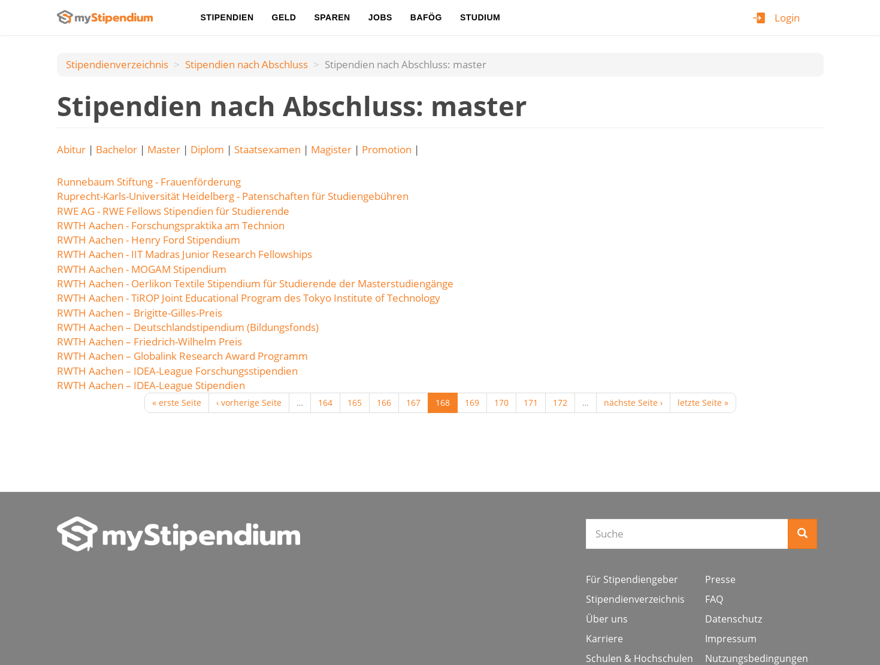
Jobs (380, 17)
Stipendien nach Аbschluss (246, 64)
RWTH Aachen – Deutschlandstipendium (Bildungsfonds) (188, 327)
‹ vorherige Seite (249, 402)
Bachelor (116, 149)
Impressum (731, 638)
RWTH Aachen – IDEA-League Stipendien (151, 385)
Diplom (207, 149)
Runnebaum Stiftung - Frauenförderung (149, 182)
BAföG (426, 17)
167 (413, 402)
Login (787, 18)
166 (384, 402)
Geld (284, 17)
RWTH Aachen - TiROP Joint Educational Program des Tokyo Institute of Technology (248, 298)
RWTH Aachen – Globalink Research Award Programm (182, 356)
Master (163, 149)
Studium (480, 17)
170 (501, 402)
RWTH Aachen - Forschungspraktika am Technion (171, 225)
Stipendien (227, 17)
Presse (720, 579)
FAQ (714, 599)
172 (560, 402)
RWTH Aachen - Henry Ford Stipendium (148, 240)
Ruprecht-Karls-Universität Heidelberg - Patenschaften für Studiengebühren (233, 196)
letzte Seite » (703, 402)
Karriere (604, 638)
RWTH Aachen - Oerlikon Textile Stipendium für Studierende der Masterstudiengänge (255, 283)
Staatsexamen (267, 149)
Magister (331, 149)
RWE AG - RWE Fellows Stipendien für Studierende (173, 211)
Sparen (332, 17)
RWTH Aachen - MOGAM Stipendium (141, 269)
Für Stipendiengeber (632, 579)
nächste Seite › (633, 402)
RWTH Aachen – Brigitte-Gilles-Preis (139, 313)
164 (325, 402)
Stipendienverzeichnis (117, 64)
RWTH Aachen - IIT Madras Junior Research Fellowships (184, 254)
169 (472, 402)
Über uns (607, 618)
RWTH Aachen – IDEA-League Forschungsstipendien (177, 371)
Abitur (71, 149)
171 (531, 402)
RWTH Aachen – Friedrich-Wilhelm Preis (149, 341)
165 (354, 402)
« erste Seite (176, 402)
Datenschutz (733, 618)
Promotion (387, 149)
